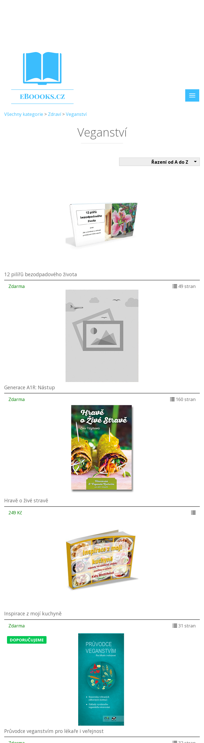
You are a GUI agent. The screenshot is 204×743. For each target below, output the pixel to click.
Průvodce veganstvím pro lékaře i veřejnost (54, 731)
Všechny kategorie (23, 114)
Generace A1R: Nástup (29, 387)
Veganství (76, 114)
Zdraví (54, 114)
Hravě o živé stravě (26, 500)
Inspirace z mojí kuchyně (33, 613)
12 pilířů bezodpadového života (40, 274)
